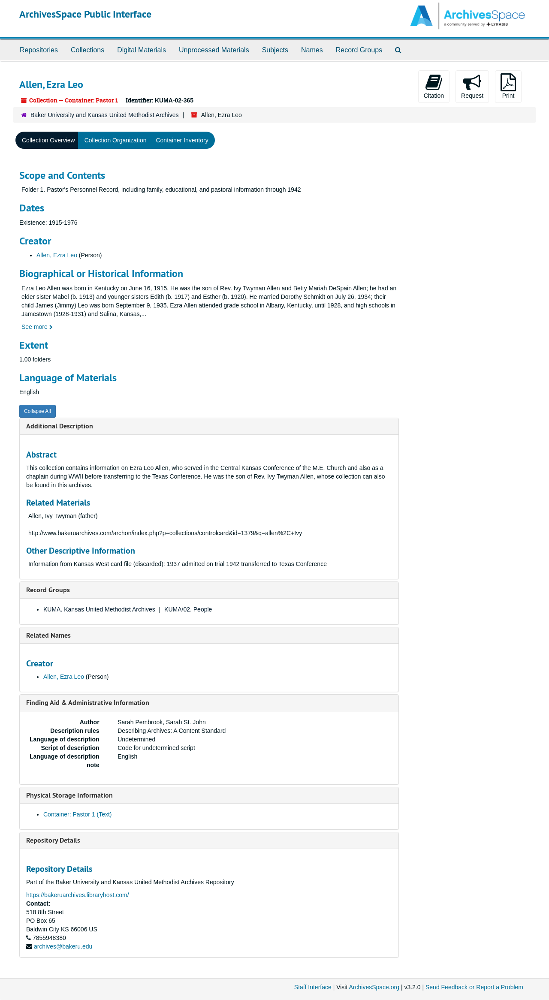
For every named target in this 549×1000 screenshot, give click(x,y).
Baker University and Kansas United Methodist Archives (104, 114)
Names (312, 50)
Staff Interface (313, 987)
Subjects (275, 50)
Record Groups (359, 50)
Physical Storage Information (69, 795)
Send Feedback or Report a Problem (474, 987)
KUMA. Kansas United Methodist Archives (99, 609)
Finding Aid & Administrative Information (87, 702)
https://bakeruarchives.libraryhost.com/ (77, 895)
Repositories (39, 50)
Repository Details (53, 840)
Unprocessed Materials (214, 50)
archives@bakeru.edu (63, 946)
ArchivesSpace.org (374, 987)
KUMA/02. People (188, 609)
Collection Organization (115, 140)
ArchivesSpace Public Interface (85, 14)
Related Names (48, 635)
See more (37, 326)
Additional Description (59, 426)
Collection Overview (48, 140)
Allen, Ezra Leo (56, 255)
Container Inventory (182, 140)
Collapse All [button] (37, 411)
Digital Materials (141, 50)
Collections (87, 50)
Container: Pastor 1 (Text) (77, 814)
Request (472, 86)
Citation (434, 86)
